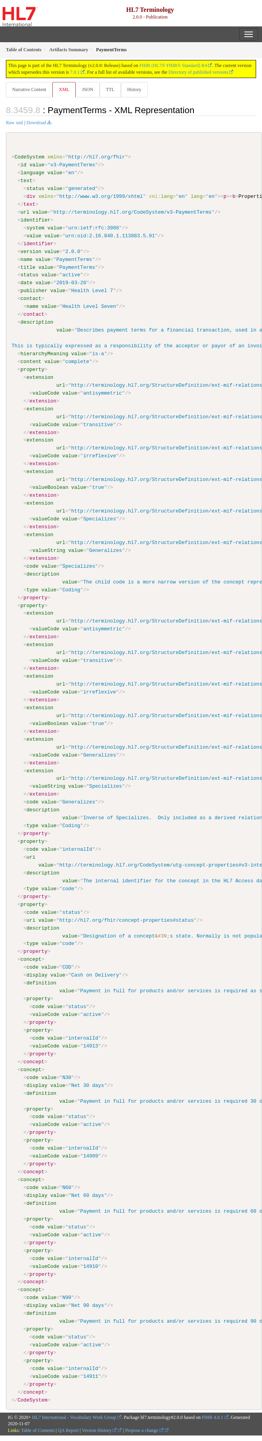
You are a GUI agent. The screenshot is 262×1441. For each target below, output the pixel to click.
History (134, 89)
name (26, 259)
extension (39, 376)
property (32, 369)
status (35, 188)
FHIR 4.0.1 (212, 1416)
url (25, 212)
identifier (35, 220)
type (32, 589)
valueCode (45, 392)
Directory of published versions (199, 72)
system (35, 227)
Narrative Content (29, 89)
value (37, 164)
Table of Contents (37, 1429)
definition (41, 982)
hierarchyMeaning (44, 353)
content (30, 361)
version (30, 251)
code (32, 565)
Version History (99, 1429)
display (36, 974)
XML (64, 89)
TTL (110, 89)
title (27, 266)
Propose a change (144, 1429)
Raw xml (14, 122)
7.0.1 (75, 72)
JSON (87, 89)
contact (30, 298)
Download (36, 122)
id (23, 164)
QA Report (68, 1429)
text (26, 180)
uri (30, 856)
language (32, 172)
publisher (33, 290)
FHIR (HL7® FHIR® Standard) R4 (173, 65)
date (26, 282)
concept (30, 958)
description (36, 322)
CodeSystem (30, 156)
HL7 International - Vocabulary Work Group (74, 1416)
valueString (48, 550)
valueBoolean (50, 487)
